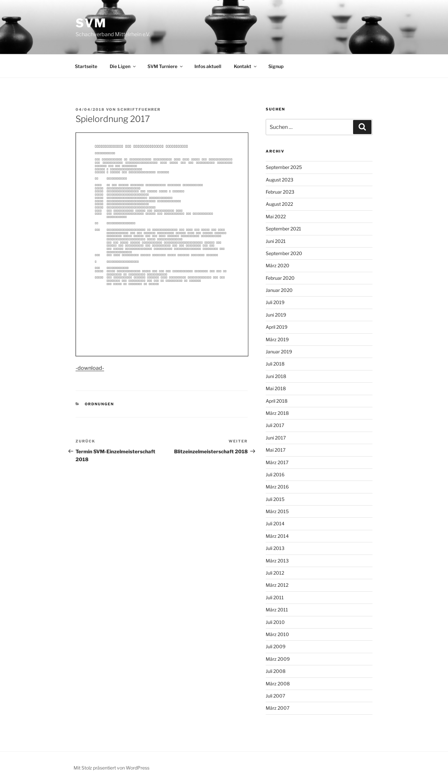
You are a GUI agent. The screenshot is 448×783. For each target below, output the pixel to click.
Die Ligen (123, 66)
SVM (91, 23)
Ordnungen (99, 404)
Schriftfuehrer (139, 109)
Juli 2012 (275, 573)
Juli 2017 (275, 425)
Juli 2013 (275, 548)
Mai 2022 (276, 216)
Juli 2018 (275, 364)
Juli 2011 (275, 597)
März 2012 (277, 585)
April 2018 (276, 401)
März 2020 (277, 265)
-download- (90, 368)
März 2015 (277, 511)
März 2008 (278, 683)
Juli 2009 (275, 646)
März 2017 (277, 462)
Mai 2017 (275, 450)
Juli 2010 (275, 622)
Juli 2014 (275, 523)
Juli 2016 (275, 474)
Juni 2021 (276, 241)
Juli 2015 (275, 499)
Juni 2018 (276, 376)
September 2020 (284, 253)
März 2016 (277, 486)
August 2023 (279, 179)
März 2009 (278, 659)
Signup (275, 66)
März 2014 (277, 536)
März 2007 (277, 708)
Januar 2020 (279, 290)
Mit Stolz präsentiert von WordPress (111, 768)
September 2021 (283, 228)
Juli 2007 (275, 696)
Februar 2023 (280, 192)
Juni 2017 (276, 437)
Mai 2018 (276, 388)
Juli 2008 (275, 671)
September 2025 (284, 167)
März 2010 (277, 634)
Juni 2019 (276, 315)
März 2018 (277, 413)
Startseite (86, 66)
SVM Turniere (165, 66)
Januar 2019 (279, 351)
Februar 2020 (280, 278)
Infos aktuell (207, 66)
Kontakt (246, 66)
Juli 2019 (275, 302)
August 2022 (279, 204)
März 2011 (277, 609)
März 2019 (277, 339)
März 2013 (277, 560)
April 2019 (276, 327)
